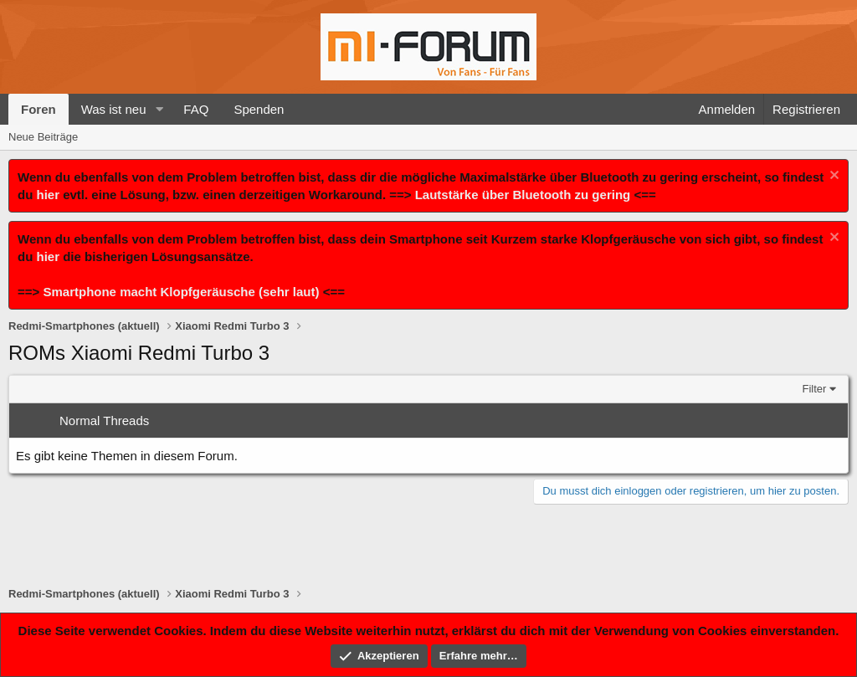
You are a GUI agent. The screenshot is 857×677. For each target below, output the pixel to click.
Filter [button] (815, 388)
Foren (38, 109)
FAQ (195, 109)
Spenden (258, 109)
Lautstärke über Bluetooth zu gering (523, 194)
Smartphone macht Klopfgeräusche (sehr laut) (181, 292)
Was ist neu (113, 109)
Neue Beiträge (43, 137)
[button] (159, 109)
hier (48, 194)
